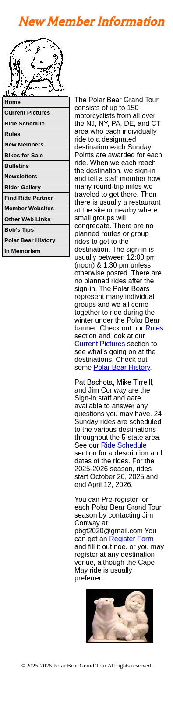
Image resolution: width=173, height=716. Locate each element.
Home (12, 102)
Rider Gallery (22, 187)
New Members (24, 144)
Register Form (131, 538)
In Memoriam (22, 251)
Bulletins (16, 166)
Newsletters (20, 176)
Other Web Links (27, 219)
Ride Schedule (24, 123)
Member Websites (29, 208)
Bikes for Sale (23, 155)
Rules (12, 134)
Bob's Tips (19, 229)
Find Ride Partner (28, 198)
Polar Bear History (29, 240)
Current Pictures (27, 112)
